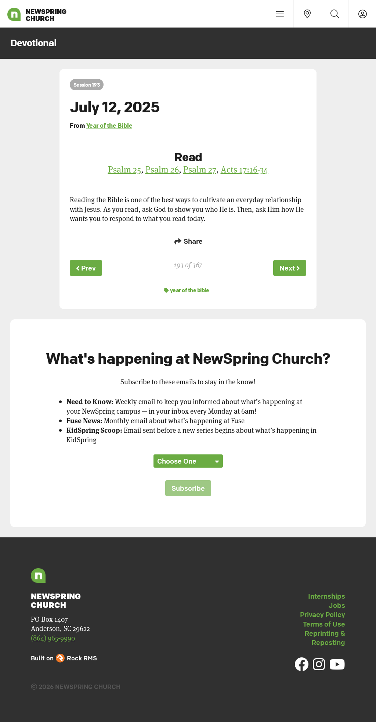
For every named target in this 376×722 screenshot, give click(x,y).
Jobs (337, 605)
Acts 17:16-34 (244, 169)
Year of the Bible (109, 125)
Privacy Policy (322, 614)
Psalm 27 (199, 169)
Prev (86, 268)
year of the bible (186, 290)
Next (289, 268)
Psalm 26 (162, 169)
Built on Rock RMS (64, 658)
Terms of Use (324, 624)
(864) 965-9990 (53, 637)
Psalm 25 (124, 169)
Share (188, 241)
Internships (326, 596)
